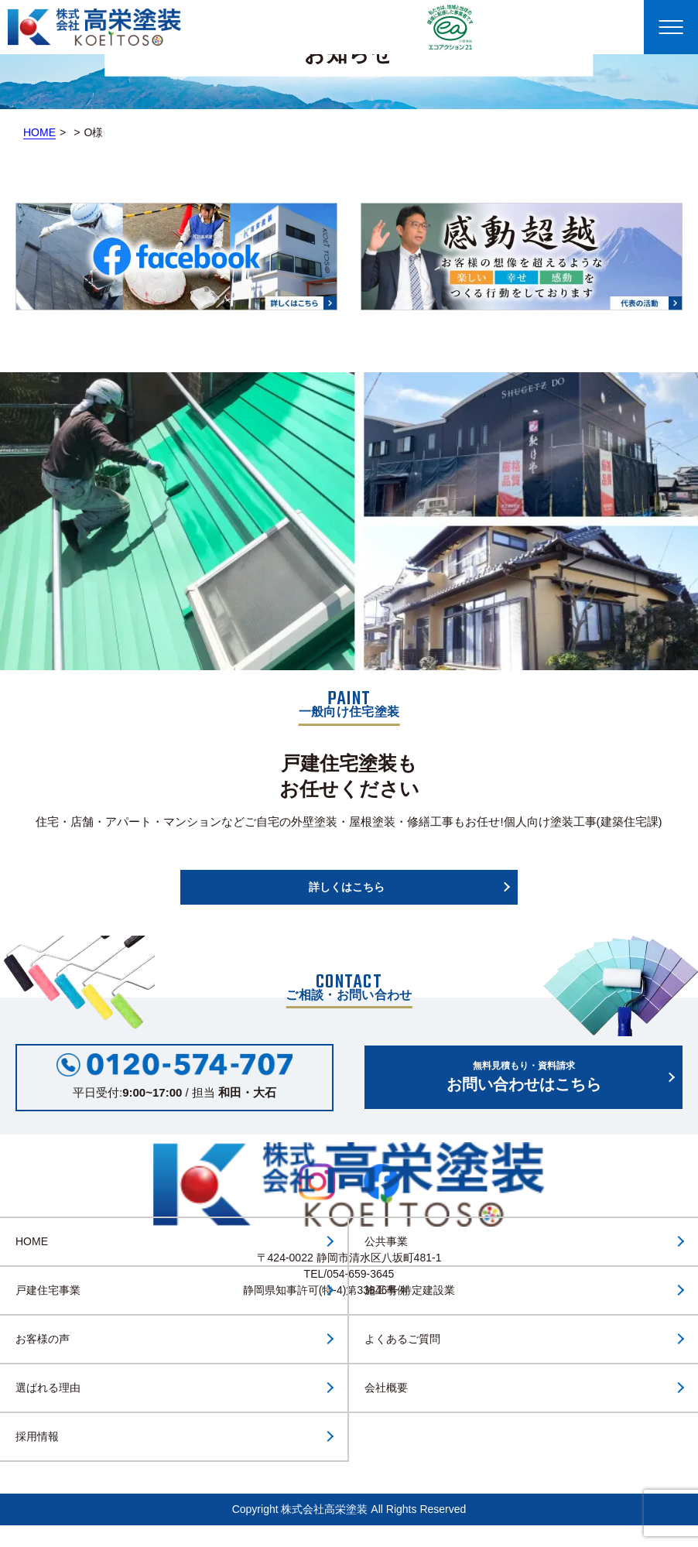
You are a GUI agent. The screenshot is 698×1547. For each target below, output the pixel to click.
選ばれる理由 (47, 1387)
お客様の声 (42, 1339)
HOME (39, 132)
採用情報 (37, 1436)
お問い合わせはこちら (523, 1076)
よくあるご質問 (402, 1339)
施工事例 (386, 1290)
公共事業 (386, 1241)
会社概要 (386, 1387)
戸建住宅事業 (47, 1290)
